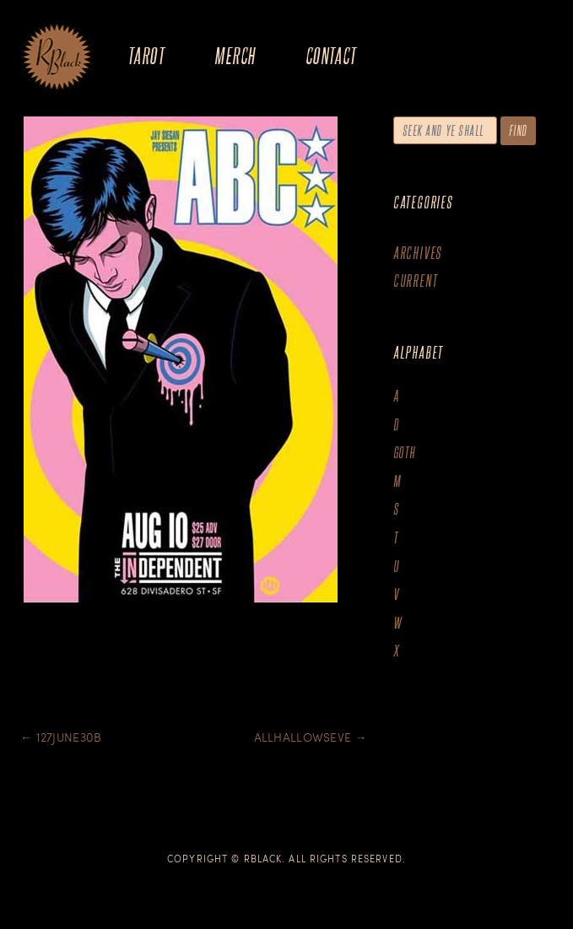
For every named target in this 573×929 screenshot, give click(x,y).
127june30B (60, 737)
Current (415, 280)
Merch (234, 55)
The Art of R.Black (57, 58)
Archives (417, 253)
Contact (331, 55)
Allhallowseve (310, 737)
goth (404, 453)
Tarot (146, 55)
